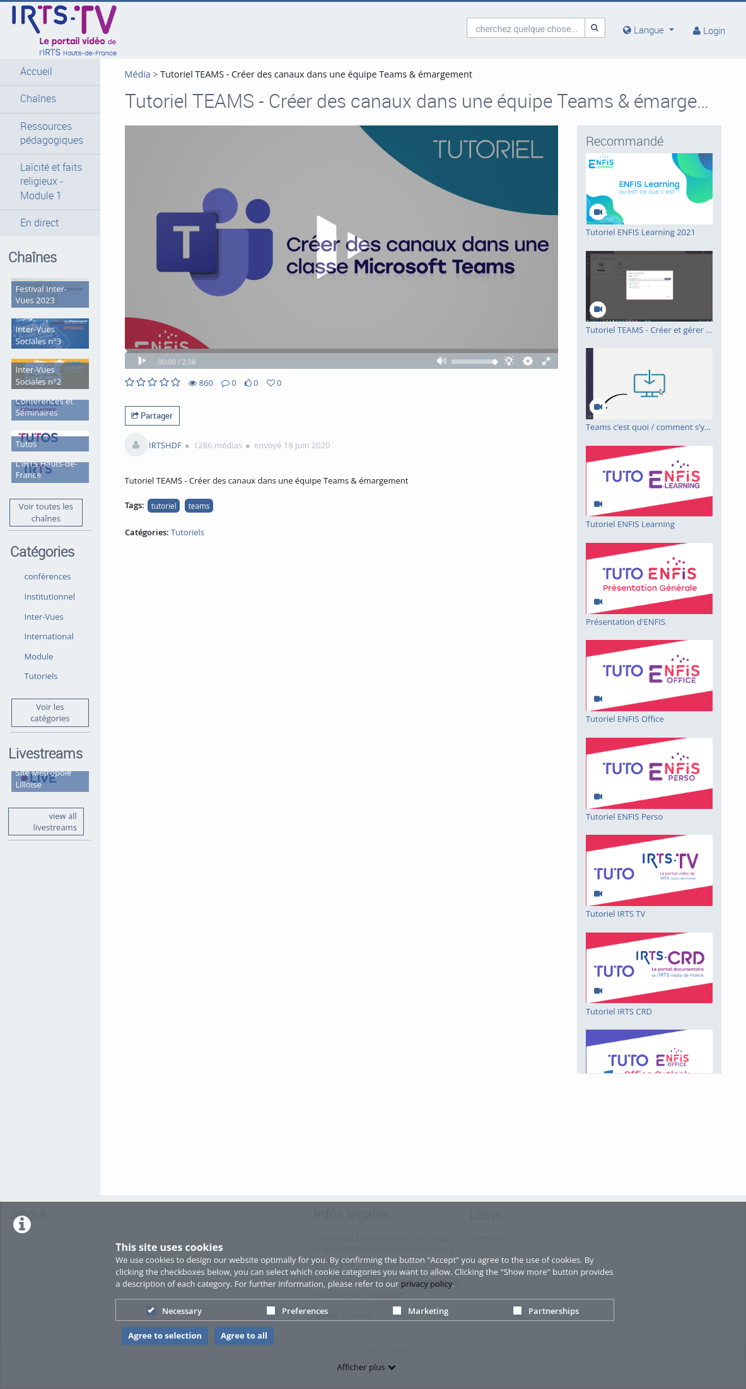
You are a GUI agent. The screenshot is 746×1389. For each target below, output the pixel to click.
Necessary (174, 1310)
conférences (48, 563)
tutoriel (157, 519)
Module (39, 643)
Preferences (297, 1310)
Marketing (420, 1310)
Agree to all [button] (244, 1335)
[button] (46, 72)
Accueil (36, 71)
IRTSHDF (158, 458)
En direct (39, 223)
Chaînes (38, 98)
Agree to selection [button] (165, 1335)
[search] (526, 27)
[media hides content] (649, 30)
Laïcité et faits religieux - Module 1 (51, 181)
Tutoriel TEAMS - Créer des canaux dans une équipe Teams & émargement (308, 74)
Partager (145, 428)
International (49, 623)
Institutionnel (50, 583)
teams (192, 519)
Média (131, 74)
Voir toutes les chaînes (42, 499)
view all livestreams (48, 806)
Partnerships (546, 1310)
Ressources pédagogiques (51, 133)
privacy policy (426, 1283)
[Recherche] (595, 27)
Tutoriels (41, 663)
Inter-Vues (44, 603)
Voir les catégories (46, 699)
